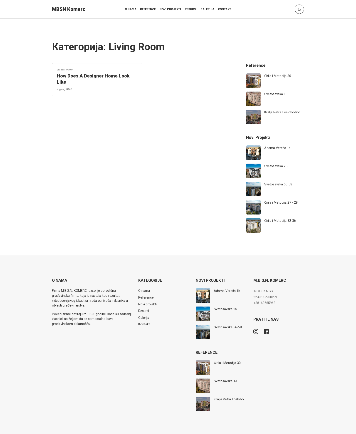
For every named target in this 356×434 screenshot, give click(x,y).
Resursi (191, 9)
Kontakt (224, 9)
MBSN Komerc (68, 9)
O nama (130, 9)
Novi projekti (170, 9)
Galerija (207, 9)
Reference (148, 9)
